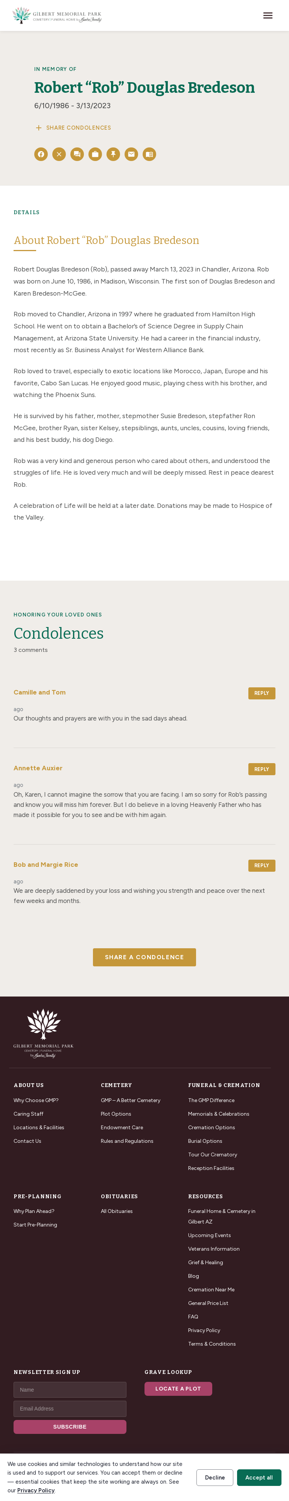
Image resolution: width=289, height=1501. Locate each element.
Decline (215, 1477)
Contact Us (27, 1141)
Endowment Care (122, 1127)
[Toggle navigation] (268, 15)
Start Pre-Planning (35, 1225)
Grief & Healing (205, 1262)
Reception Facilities (211, 1168)
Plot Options (116, 1114)
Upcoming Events (209, 1235)
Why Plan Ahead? (34, 1211)
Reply (261, 693)
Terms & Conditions (212, 1344)
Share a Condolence (144, 957)
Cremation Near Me (211, 1289)
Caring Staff (28, 1114)
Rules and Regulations (127, 1141)
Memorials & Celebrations (218, 1114)
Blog (193, 1276)
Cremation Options (211, 1127)
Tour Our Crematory (212, 1154)
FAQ (193, 1317)
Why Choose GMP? (36, 1100)
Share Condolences (72, 127)
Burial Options (205, 1141)
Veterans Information (214, 1249)
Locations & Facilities (39, 1127)
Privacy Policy (204, 1330)
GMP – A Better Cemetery (130, 1100)
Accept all (259, 1477)
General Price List (208, 1303)
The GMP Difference (211, 1100)
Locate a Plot (178, 1389)
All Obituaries (117, 1211)
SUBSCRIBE (70, 1427)
